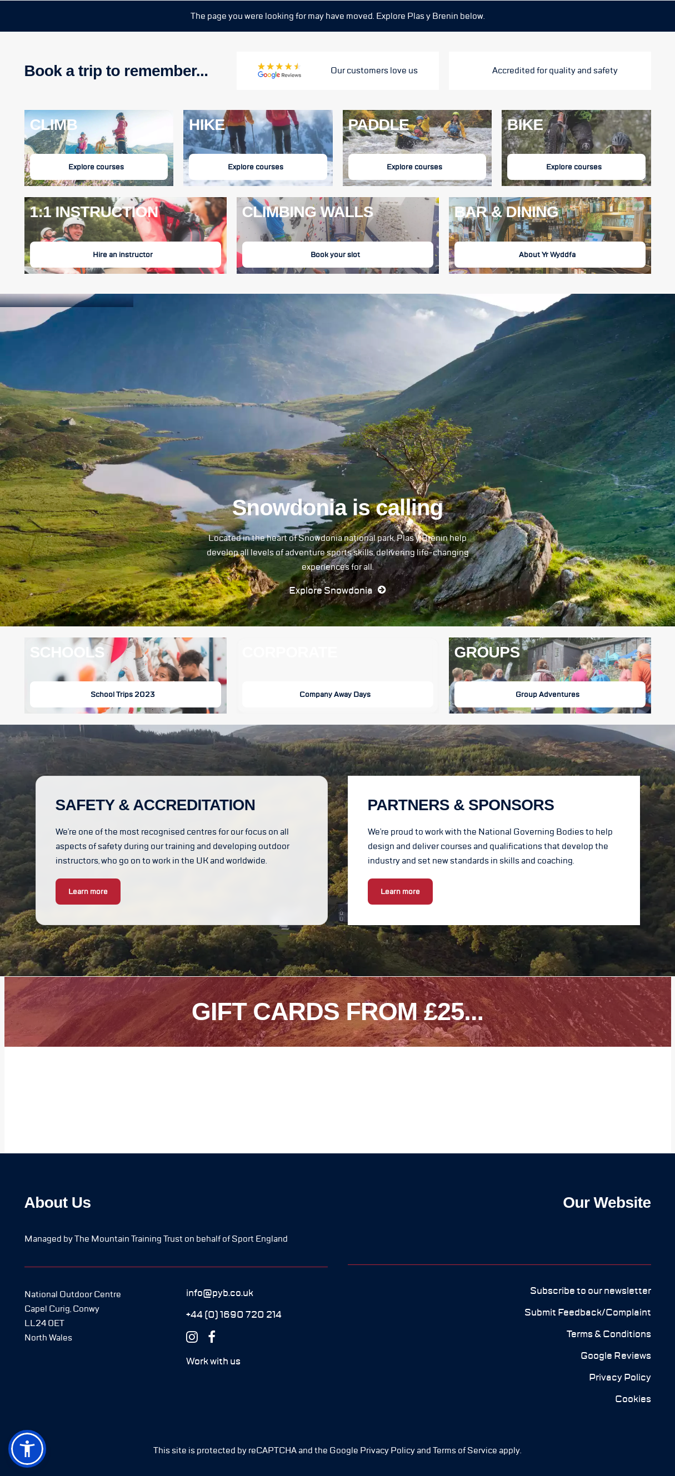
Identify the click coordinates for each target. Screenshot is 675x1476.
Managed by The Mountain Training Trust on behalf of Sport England (156, 1238)
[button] (337, 590)
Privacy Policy (387, 1450)
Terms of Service (465, 1450)
